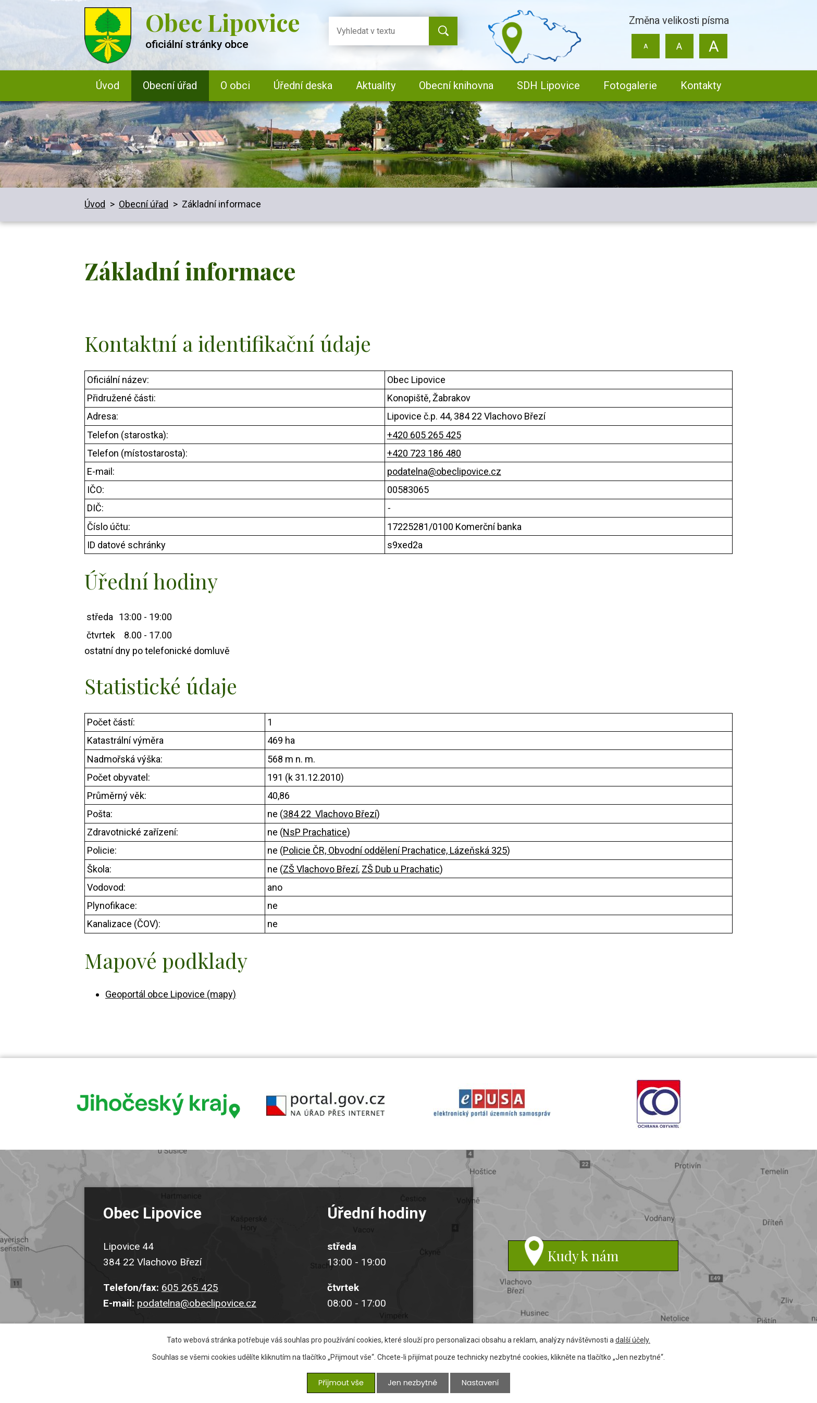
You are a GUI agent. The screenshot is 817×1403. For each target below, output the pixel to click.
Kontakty (700, 85)
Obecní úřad (170, 85)
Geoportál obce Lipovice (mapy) (170, 994)
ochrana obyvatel (658, 1105)
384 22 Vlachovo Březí (330, 813)
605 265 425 (190, 1290)
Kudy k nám (588, 1261)
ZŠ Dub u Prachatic (401, 869)
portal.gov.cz (325, 1105)
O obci (235, 85)
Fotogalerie (630, 85)
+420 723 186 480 (424, 453)
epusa (491, 1105)
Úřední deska (303, 85)
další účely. (632, 1341)
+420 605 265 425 (424, 434)
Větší (713, 46)
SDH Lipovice (548, 85)
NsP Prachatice (315, 832)
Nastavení (479, 1383)
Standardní (679, 46)
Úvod (107, 85)
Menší (646, 46)
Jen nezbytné (412, 1383)
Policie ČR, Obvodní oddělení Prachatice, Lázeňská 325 (395, 850)
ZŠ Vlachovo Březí (320, 869)
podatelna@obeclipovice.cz (444, 471)
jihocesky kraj (158, 1105)
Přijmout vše (341, 1383)
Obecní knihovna (456, 85)
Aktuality (375, 85)
